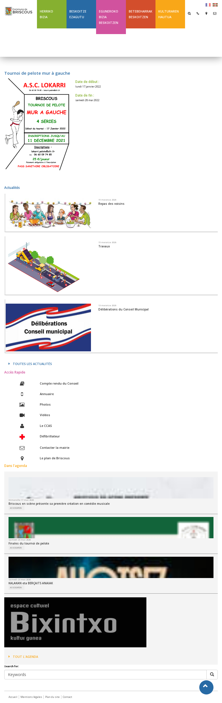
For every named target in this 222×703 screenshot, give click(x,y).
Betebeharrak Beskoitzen (140, 14)
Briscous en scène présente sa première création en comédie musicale (59, 504)
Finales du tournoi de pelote (29, 543)
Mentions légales (31, 697)
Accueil (13, 697)
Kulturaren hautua (168, 14)
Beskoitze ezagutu (77, 14)
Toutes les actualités (30, 364)
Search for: (11, 666)
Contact (67, 697)
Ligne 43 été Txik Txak (138, 42)
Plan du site (52, 697)
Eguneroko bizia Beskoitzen (108, 17)
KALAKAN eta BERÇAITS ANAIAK (31, 583)
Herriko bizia (46, 14)
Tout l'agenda (23, 656)
